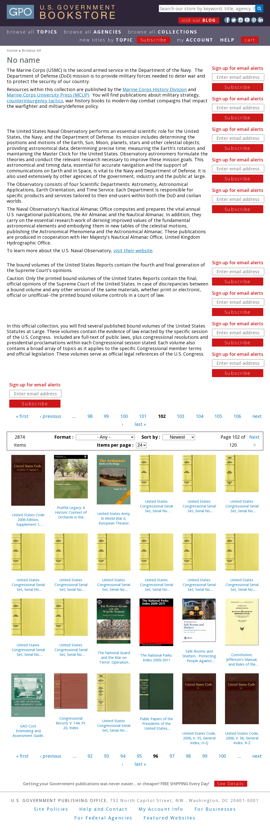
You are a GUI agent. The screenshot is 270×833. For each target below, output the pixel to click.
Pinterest (254, 20)
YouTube (247, 20)
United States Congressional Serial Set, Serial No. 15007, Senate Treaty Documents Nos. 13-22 (242, 506)
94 (122, 756)
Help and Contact (103, 809)
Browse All (32, 32)
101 (142, 416)
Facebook (227, 20)
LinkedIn (260, 20)
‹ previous (50, 416)
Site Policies (51, 809)
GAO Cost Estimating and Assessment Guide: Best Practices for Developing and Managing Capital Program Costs (28, 731)
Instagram (240, 20)
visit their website (133, 250)
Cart (250, 40)
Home (12, 50)
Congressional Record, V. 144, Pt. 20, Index (71, 723)
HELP (227, 40)
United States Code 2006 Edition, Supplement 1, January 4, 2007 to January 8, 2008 (28, 519)
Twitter (234, 20)
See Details (230, 783)
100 (124, 416)
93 (106, 756)
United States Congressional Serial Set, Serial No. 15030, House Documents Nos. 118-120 (199, 506)
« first (22, 416)
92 (90, 756)
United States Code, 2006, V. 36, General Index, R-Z (242, 738)
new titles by (128, 40)
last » (140, 424)
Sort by (150, 437)
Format (63, 437)
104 (199, 416)
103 (180, 416)
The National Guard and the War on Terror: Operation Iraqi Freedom (114, 657)
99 (106, 416)
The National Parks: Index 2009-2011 (156, 657)
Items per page (114, 445)
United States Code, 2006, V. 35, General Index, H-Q (199, 738)
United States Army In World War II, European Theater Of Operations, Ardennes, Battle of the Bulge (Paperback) (114, 518)
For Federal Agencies (103, 818)
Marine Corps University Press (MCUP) (48, 95)
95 (139, 756)
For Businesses (215, 809)
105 (218, 416)
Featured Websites (170, 818)
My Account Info (161, 809)
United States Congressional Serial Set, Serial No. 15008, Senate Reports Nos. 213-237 (156, 585)
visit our (199, 20)
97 (172, 756)
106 (237, 416)
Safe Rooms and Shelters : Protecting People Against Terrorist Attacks (199, 656)
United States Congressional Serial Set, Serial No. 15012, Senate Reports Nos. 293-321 (242, 585)
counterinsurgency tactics (35, 101)
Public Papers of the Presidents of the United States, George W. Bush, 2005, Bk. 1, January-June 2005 (156, 723)
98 (90, 416)
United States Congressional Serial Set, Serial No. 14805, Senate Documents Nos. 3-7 (113, 725)
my (195, 40)
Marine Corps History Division (154, 89)
